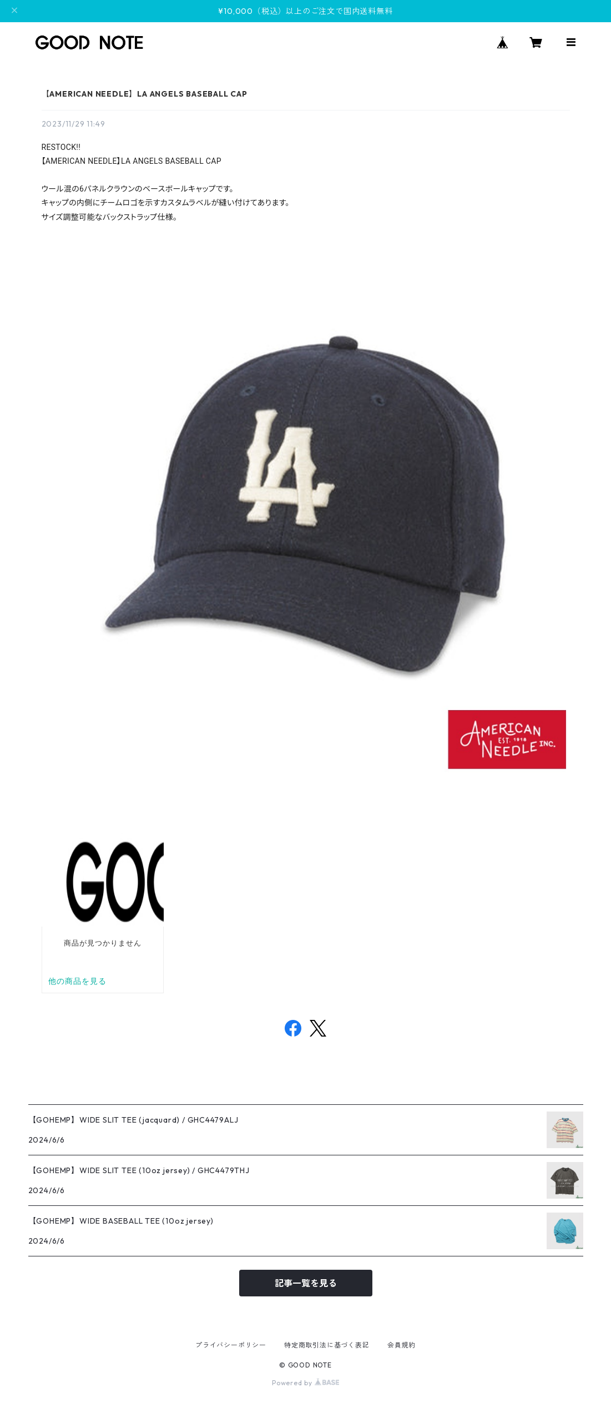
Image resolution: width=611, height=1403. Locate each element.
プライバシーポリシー (230, 1345)
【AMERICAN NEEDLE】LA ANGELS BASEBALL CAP (145, 94)
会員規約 (401, 1345)
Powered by (305, 1383)
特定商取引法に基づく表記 (327, 1345)
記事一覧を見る (306, 1283)
